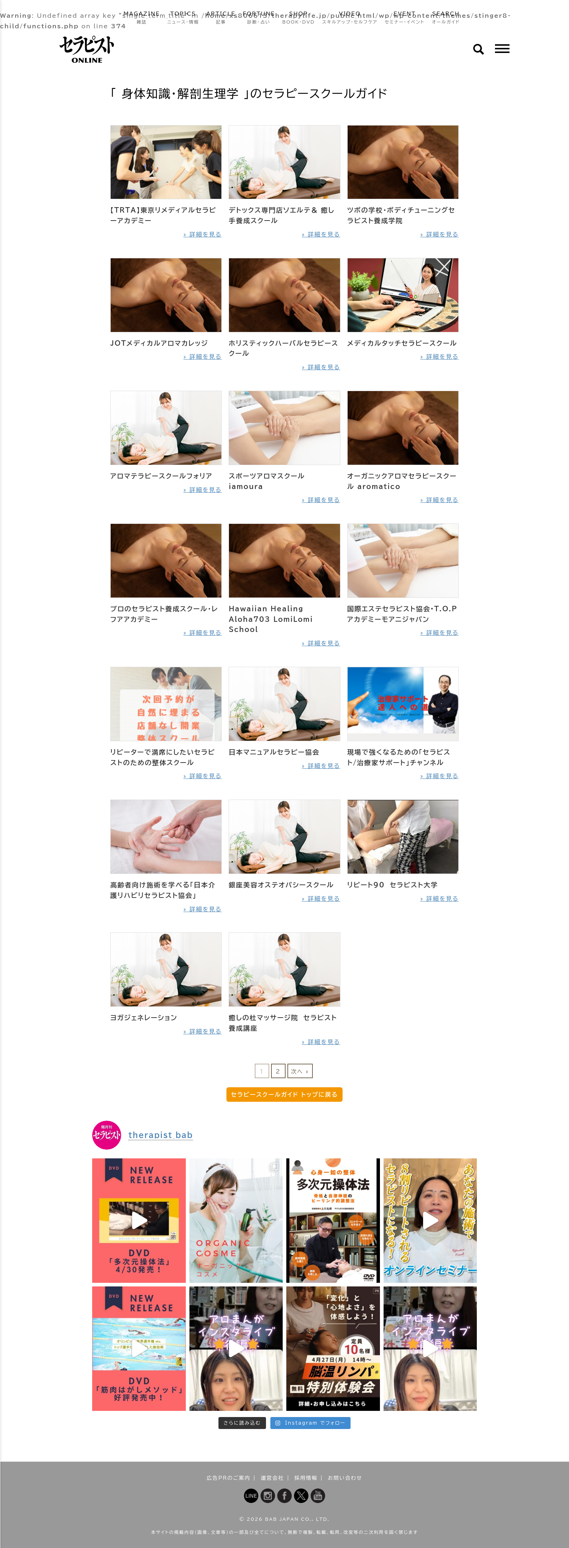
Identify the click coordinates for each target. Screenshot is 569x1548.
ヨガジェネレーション (143, 1017)
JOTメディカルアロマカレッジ (159, 343)
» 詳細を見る (202, 234)
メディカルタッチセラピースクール (402, 343)
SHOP (298, 18)
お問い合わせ (345, 1478)
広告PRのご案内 (229, 1478)
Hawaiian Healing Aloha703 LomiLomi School (271, 619)
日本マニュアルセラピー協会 (274, 752)
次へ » (300, 1071)
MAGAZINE (141, 18)
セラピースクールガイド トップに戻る (284, 1094)
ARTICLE (221, 18)
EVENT (405, 18)
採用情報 (306, 1478)
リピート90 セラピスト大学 (392, 885)
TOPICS (183, 18)
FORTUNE (259, 18)
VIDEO (350, 18)
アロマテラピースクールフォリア (161, 476)
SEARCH (446, 18)
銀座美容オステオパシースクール (281, 885)
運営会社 (272, 1478)
